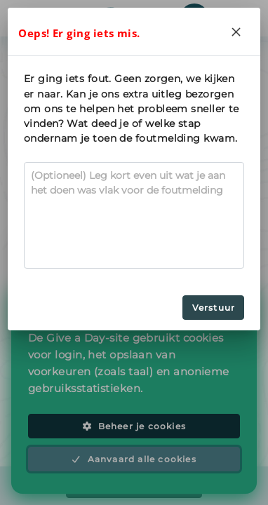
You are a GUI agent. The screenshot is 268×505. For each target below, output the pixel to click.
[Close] (236, 31)
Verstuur (214, 307)
